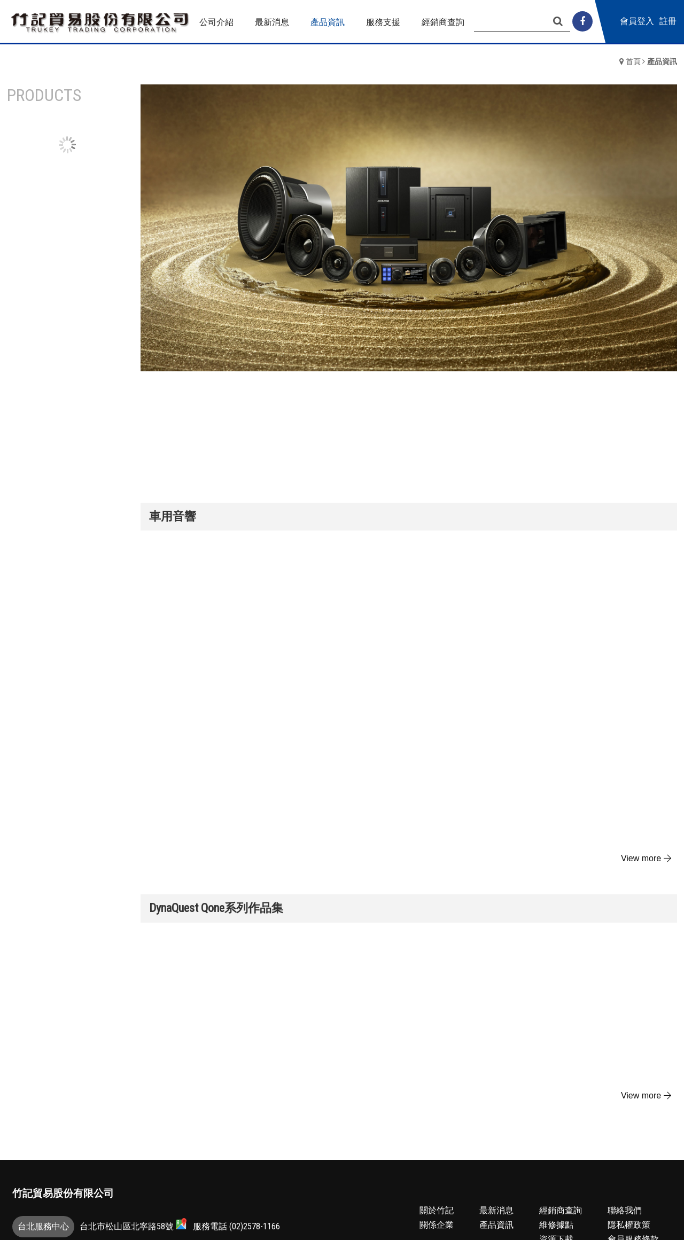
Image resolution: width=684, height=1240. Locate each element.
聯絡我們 (625, 1210)
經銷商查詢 (560, 1210)
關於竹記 (436, 1210)
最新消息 (496, 1210)
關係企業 (436, 1225)
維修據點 (556, 1225)
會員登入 (659, 21)
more (647, 858)
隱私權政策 (629, 1225)
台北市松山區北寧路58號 (133, 1224)
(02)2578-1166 (254, 1226)
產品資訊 (496, 1225)
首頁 (633, 61)
